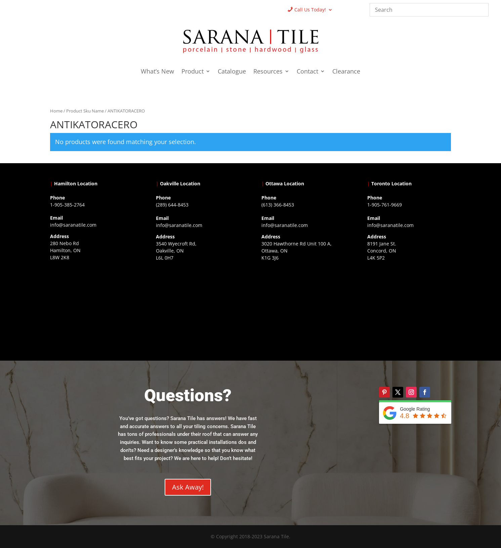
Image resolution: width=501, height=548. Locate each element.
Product (192, 72)
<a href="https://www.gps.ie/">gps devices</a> (303, 305)
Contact (307, 72)
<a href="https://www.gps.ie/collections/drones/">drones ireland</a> (198, 305)
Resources (268, 72)
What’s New (157, 72)
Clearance (346, 72)
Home (56, 111)
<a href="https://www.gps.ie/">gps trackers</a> (92, 305)
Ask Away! (188, 487)
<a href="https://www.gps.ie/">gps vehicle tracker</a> (409, 305)
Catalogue (232, 72)
